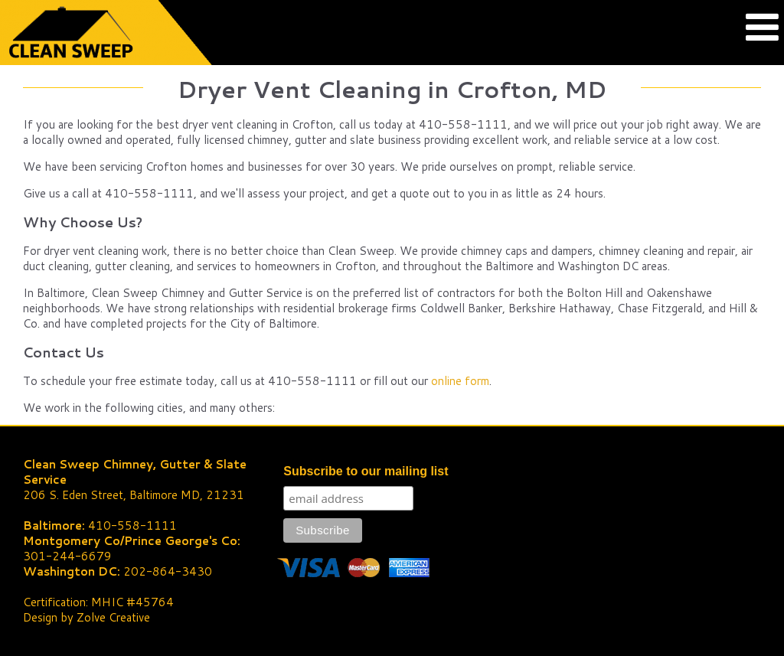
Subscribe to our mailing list (365, 471)
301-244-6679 (67, 556)
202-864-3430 (167, 571)
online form (460, 381)
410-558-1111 (132, 525)
